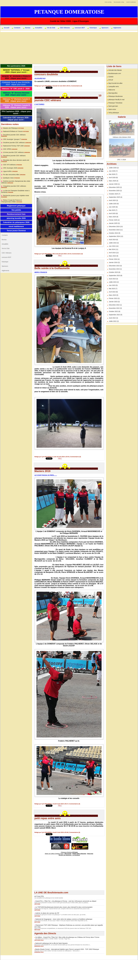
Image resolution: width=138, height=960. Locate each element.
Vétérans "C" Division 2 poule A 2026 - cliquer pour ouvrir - (16, 100)
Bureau (26, 28)
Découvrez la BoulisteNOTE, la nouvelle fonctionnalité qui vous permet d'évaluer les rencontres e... (62, 944)
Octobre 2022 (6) (114, 311)
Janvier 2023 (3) (114, 301)
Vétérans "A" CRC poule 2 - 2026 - (16, 89)
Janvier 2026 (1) (114, 184)
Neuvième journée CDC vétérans (14, 154)
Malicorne (111, 90)
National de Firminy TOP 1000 (13, 144)
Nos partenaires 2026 (16, 66)
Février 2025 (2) (114, 220)
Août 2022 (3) (113, 318)
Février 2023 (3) (114, 298)
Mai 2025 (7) (113, 210)
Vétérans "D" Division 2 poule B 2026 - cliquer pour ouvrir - (16, 106)
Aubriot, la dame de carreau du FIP (46, 913)
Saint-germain (113, 106)
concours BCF (78, 28)
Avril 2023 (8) (113, 292)
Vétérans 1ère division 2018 (122, 137)
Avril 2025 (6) (113, 213)
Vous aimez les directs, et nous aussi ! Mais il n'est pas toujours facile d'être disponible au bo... (61, 920)
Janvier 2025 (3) (114, 223)
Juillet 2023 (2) (114, 282)
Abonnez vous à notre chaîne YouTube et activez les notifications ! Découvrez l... (57, 950)
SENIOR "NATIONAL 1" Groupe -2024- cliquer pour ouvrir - (16, 71)
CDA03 (110, 77)
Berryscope (68, 853)
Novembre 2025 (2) (115, 190)
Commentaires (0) (76, 86)
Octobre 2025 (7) (114, 194)
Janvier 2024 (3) (114, 262)
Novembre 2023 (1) (115, 269)
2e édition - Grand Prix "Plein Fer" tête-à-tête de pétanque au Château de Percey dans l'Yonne (66, 937)
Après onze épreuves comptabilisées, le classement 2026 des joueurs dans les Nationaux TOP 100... (62, 928)
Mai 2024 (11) (113, 249)
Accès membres (69, 957)
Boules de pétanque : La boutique (69, 855)
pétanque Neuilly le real (116, 99)
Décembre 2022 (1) (115, 305)
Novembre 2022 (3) (115, 308)
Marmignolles (112, 93)
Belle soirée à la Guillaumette (52, 268)
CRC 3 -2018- (121, 159)
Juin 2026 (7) (113, 171)
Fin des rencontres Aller (11, 172)
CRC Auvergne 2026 (10, 165)
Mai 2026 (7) (113, 174)
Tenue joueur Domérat (16, 228)
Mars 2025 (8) (113, 217)
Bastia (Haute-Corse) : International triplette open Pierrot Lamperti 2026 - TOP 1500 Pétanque (66, 949)
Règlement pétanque (16, 203)
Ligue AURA (7, 169)
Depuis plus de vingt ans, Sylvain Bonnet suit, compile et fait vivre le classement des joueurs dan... (62, 908)
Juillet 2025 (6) (114, 203)
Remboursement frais (16, 212)
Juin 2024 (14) (113, 246)
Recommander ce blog (119, 2)
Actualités (37, 28)
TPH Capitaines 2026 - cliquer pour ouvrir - (16, 112)
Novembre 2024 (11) (115, 230)
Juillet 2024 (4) (114, 243)
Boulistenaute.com (114, 73)
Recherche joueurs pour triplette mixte (15, 193)
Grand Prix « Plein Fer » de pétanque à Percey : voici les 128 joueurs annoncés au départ (64, 901)
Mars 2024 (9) (113, 256)
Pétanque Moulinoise (115, 96)
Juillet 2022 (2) (114, 321)
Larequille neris (113, 86)
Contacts (16, 28)
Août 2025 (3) (113, 200)
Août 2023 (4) (113, 279)
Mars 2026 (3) (113, 181)
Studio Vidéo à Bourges (78, 853)
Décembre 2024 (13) (115, 226)
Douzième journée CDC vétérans (14, 135)
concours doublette (46, 74)
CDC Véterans (64, 28)
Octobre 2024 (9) (114, 233)
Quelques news (8, 175)
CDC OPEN (7, 148)
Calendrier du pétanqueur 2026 (16, 220)
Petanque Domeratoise (69, 12)
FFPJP (110, 80)
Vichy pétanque (113, 112)
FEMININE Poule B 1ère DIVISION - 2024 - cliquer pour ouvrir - (16, 83)
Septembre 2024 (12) (116, 236)
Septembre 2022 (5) (115, 315)
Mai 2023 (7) (113, 288)
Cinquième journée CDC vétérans (14, 183)
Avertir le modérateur (131, 2)
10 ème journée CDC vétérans (13, 151)
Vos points (16, 207)
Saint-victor (112, 109)
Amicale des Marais (114, 70)
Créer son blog (108, 2)
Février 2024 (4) (114, 259)
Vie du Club (50, 28)
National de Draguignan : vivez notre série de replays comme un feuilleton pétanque (62, 919)
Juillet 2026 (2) (114, 168)
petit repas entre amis (48, 818)
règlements (116, 28)
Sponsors (103, 28)
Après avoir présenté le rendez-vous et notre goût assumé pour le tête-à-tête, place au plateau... (61, 902)
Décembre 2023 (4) (115, 266)
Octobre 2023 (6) (114, 272)
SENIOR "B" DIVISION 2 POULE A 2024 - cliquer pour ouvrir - (16, 77)
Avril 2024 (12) (113, 252)
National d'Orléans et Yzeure (12, 131)
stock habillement (16, 224)
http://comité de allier (115, 83)
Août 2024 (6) (113, 239)
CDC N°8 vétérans (9, 162)
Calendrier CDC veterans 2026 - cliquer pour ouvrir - (16, 119)
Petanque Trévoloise (115, 103)
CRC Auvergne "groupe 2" (11, 138)
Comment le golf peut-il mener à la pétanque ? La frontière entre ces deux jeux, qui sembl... (60, 914)
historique (92, 28)
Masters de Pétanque (10, 128)
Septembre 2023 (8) (115, 275)
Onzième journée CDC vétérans (13, 141)
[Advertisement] (69, 48)
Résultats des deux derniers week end (15, 157)
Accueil (5, 28)
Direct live (89, 853)
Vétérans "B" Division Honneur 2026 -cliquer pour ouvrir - (16, 94)
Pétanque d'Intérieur (69, 852)
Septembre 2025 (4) (115, 197)
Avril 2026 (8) (113, 177)
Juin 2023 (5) (113, 285)
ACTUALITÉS (39, 896)
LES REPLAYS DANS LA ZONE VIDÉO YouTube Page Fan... (52, 938)
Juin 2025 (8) (113, 207)
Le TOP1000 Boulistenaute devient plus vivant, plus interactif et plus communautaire (62, 907)
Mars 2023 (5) (113, 295)
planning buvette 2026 (16, 216)
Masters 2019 (42, 471)
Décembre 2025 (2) (115, 187)
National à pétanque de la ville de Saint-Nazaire (51, 943)
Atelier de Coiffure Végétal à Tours (55, 853)
